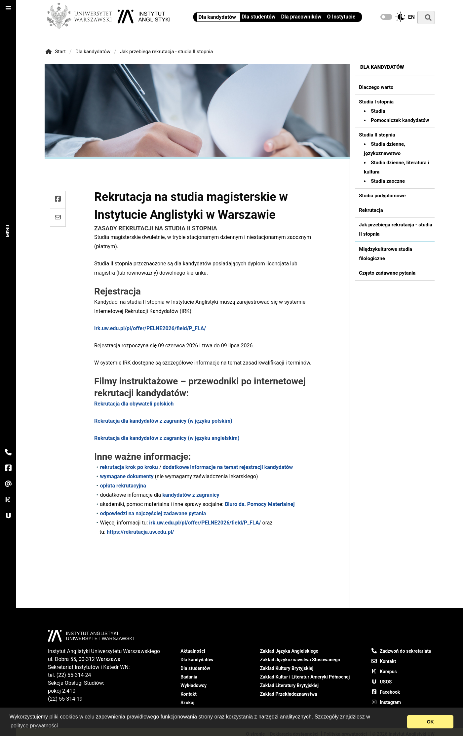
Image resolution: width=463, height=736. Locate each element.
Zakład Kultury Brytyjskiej (287, 668)
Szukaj (187, 702)
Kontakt (188, 694)
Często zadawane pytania (387, 273)
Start (55, 52)
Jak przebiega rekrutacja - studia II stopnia (166, 52)
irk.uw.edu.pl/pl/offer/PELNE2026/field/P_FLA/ (150, 328)
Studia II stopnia (377, 135)
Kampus (384, 671)
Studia (378, 111)
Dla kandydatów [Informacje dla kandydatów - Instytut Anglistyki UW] (217, 17)
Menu (8, 231)
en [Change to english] (411, 17)
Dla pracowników (301, 17)
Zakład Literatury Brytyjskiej (289, 685)
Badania (188, 676)
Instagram (386, 702)
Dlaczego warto (376, 87)
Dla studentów (258, 17)
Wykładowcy (193, 685)
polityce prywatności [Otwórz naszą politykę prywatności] (34, 725)
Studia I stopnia (376, 102)
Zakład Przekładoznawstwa (288, 694)
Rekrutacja (371, 210)
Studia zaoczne (388, 181)
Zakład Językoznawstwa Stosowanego (300, 659)
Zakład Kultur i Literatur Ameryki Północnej (305, 676)
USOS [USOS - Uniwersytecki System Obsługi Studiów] (381, 681)
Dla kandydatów (92, 52)
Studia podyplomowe (382, 196)
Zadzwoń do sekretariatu (401, 650)
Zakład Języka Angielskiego (289, 651)
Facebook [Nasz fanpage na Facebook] (385, 691)
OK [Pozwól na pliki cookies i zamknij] (430, 721)
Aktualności (192, 651)
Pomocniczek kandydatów (400, 120)
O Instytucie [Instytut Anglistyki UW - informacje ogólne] (341, 17)
